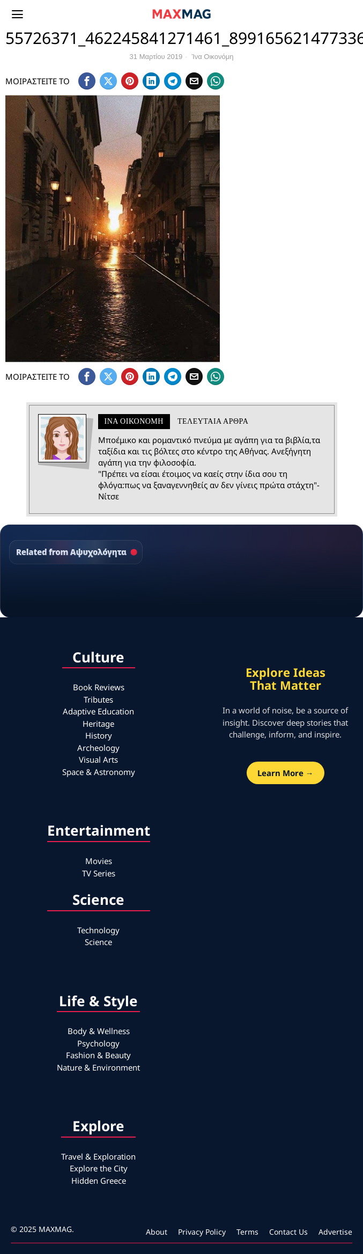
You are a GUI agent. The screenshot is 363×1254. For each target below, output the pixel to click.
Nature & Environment (98, 1067)
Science (98, 941)
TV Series (98, 873)
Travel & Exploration (98, 1156)
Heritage (98, 723)
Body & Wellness (99, 1031)
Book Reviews (98, 687)
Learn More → (285, 773)
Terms (247, 1232)
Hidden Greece (98, 1180)
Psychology (98, 1043)
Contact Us (288, 1232)
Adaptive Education (98, 711)
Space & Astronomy (98, 771)
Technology (98, 930)
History (98, 735)
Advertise (335, 1232)
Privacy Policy (202, 1232)
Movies (98, 860)
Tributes (98, 699)
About (156, 1232)
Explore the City (99, 1168)
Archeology (98, 747)
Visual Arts (98, 759)
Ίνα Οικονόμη (213, 57)
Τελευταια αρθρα (212, 421)
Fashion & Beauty (98, 1055)
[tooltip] (86, 81)
